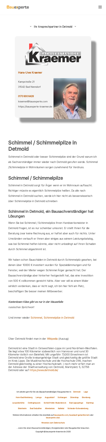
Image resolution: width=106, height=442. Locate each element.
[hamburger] (100, 7)
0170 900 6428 (26, 96)
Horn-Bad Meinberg (24, 397)
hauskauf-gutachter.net (79, 415)
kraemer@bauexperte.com (32, 101)
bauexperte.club (53, 417)
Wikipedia (52, 338)
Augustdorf (49, 397)
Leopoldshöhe (18, 403)
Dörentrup (74, 397)
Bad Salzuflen (36, 408)
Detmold (76, 392)
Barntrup (90, 403)
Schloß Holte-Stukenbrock (55, 403)
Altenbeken (50, 408)
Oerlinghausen (34, 403)
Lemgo (39, 397)
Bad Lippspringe (76, 403)
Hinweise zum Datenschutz (53, 423)
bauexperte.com (61, 415)
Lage (86, 392)
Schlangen (62, 397)
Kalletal (61, 408)
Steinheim (22, 408)
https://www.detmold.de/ (44, 370)
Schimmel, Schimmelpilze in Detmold (52, 317)
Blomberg (86, 397)
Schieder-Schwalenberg (77, 408)
